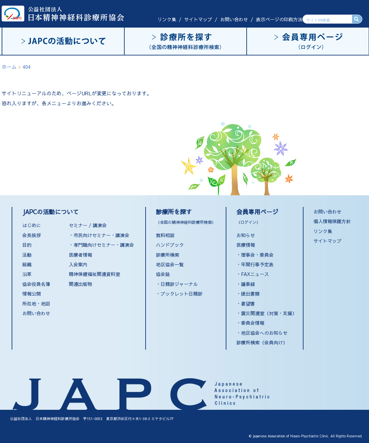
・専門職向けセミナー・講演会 (101, 244)
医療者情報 (80, 254)
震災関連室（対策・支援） (269, 313)
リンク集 (167, 19)
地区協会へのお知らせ (264, 332)
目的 (27, 244)
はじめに (31, 225)
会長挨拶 (31, 235)
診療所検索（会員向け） (262, 342)
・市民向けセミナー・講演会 (99, 235)
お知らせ (245, 235)
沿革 (27, 274)
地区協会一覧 (170, 264)
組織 (27, 264)
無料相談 (165, 235)
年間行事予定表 (257, 264)
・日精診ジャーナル (177, 284)
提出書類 (250, 293)
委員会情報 (252, 322)
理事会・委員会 (257, 254)
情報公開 (31, 293)
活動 (27, 254)
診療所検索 (167, 254)
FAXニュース (255, 274)
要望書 (248, 303)
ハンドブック (170, 244)
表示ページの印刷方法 (279, 19)
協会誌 (163, 274)
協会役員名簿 (36, 284)
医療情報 (245, 244)
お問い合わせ (234, 19)
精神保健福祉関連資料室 (94, 274)
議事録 (248, 284)
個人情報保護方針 (332, 221)
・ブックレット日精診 (179, 293)
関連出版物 (80, 284)
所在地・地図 (36, 303)
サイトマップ (198, 19)
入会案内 (78, 264)
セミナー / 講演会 (88, 225)
